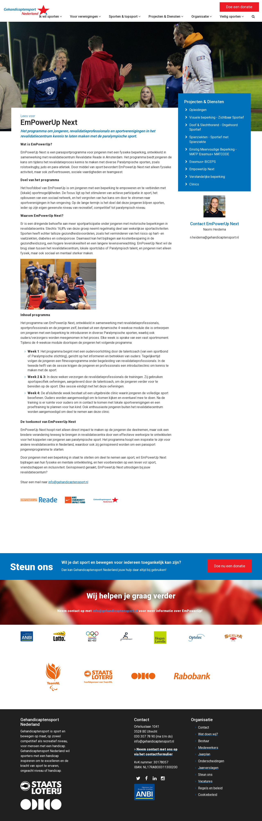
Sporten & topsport (124, 16)
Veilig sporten (232, 16)
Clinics (194, 184)
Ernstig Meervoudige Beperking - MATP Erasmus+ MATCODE (213, 151)
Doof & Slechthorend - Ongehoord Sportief (213, 127)
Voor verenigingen (85, 16)
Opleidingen (198, 110)
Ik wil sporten (50, 16)
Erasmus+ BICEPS (202, 162)
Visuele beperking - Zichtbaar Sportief (216, 117)
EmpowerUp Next (201, 169)
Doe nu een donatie (229, 566)
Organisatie (201, 16)
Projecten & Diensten (166, 16)
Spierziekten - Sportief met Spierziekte (208, 139)
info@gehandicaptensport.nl (68, 482)
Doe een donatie (239, 7)
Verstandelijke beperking (207, 177)
